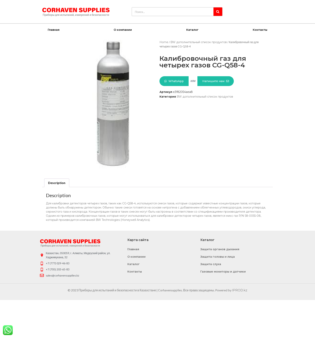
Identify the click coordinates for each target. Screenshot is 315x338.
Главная (53, 29)
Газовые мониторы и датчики (223, 271)
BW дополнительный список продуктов (198, 42)
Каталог (192, 29)
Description (56, 182)
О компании (123, 29)
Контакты (260, 29)
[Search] (217, 11)
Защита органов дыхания (219, 249)
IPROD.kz (239, 290)
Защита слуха (210, 264)
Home (163, 42)
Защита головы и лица (217, 256)
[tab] (56, 182)
